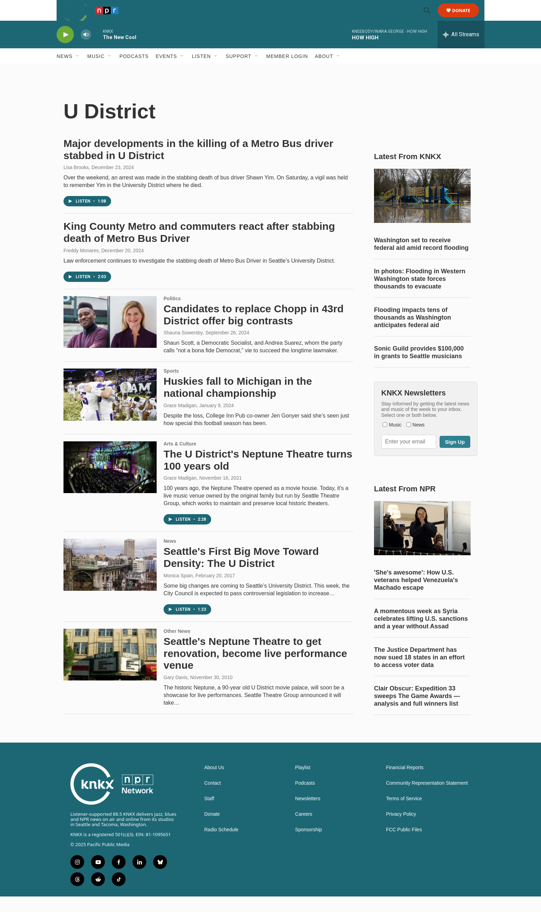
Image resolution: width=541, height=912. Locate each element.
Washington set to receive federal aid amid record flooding (421, 259)
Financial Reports (405, 783)
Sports (171, 386)
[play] (65, 50)
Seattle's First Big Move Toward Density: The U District (241, 573)
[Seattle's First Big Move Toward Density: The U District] (110, 580)
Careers (303, 829)
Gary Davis (175, 693)
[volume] (86, 50)
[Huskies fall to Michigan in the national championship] (110, 410)
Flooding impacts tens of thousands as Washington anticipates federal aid (412, 333)
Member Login (287, 72)
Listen (201, 72)
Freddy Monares (81, 266)
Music (96, 72)
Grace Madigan (180, 421)
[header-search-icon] (429, 18)
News (64, 72)
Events (166, 72)
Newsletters (307, 814)
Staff (209, 814)
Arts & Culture (180, 459)
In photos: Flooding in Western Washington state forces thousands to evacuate (419, 294)
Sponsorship (308, 845)
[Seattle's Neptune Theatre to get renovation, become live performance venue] (110, 670)
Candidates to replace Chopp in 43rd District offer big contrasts (254, 330)
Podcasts (134, 72)
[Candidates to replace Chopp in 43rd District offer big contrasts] (110, 337)
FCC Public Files (404, 845)
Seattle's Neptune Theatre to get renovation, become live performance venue (255, 669)
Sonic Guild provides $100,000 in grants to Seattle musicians (419, 368)
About (324, 72)
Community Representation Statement (427, 798)
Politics (172, 314)
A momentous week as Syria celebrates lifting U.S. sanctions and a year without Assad (421, 634)
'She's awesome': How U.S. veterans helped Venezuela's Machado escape (416, 596)
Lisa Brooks (76, 183)
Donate (465, 18)
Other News (177, 646)
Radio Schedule (221, 845)
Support (238, 72)
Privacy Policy (401, 829)
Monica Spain (178, 591)
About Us (214, 783)
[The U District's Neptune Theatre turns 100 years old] (110, 483)
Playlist (302, 783)
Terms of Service (404, 814)
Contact (212, 798)
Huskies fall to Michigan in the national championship (238, 402)
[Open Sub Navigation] (77, 72)
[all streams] (460, 50)
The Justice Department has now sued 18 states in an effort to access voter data (419, 673)
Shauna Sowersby (183, 348)
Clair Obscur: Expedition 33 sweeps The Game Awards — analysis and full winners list (417, 711)
